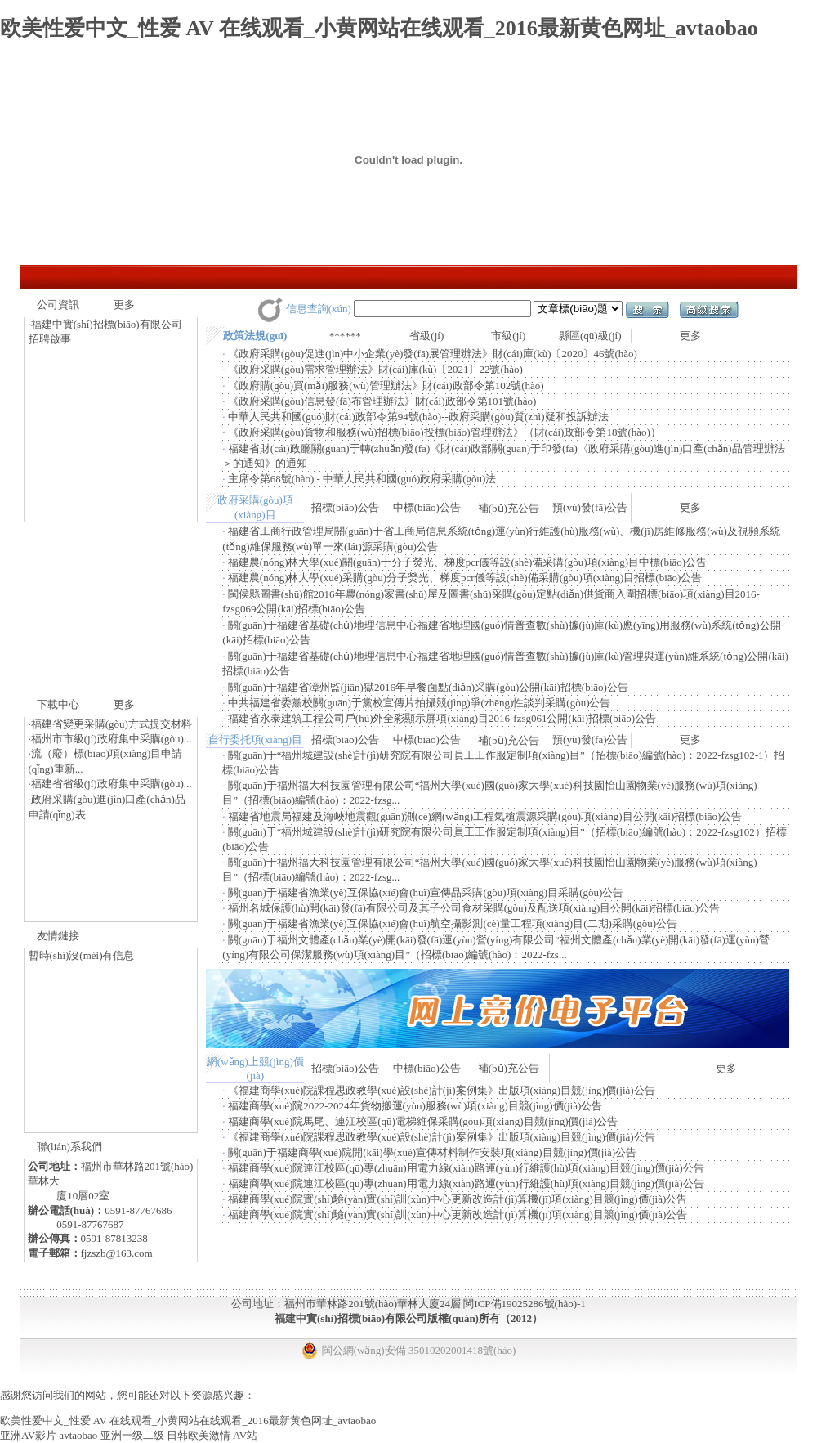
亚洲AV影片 (28, 1435)
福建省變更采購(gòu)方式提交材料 (111, 724)
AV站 (245, 1435)
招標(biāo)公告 (345, 507)
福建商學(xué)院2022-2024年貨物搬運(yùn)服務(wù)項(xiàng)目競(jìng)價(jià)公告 (415, 1106)
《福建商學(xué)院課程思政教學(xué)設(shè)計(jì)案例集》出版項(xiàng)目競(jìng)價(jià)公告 (441, 1090)
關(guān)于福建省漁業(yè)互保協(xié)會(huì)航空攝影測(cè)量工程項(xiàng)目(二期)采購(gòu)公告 (452, 923)
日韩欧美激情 (198, 1435)
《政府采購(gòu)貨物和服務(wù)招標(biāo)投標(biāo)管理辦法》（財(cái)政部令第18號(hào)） (444, 432)
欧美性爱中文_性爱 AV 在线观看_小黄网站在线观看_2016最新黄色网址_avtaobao (379, 28)
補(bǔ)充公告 (508, 508)
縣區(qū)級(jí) (590, 335)
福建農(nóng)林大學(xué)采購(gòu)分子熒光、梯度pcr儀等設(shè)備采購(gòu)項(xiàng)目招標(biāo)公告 (465, 577)
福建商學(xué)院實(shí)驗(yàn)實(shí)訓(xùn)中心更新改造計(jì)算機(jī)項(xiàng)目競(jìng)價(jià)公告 (458, 1199)
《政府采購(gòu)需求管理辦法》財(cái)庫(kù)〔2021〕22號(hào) (375, 369)
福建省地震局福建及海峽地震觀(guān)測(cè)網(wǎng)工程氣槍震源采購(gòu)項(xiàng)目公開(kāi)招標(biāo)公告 (485, 816)
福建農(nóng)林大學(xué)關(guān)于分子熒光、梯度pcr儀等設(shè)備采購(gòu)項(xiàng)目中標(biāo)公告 (467, 562)
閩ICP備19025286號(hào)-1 (524, 1303)
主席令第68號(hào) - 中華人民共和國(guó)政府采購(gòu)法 (362, 479)
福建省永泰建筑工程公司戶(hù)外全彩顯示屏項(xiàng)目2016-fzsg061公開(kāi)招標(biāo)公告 (442, 718)
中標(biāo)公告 (427, 507)
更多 (124, 304)
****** (345, 335)
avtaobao (78, 1435)
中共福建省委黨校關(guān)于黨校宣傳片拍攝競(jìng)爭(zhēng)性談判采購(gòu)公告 (419, 703)
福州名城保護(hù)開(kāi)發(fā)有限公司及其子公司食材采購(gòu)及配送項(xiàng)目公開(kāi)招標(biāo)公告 (474, 908)
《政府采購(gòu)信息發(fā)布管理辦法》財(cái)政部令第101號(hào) (382, 401)
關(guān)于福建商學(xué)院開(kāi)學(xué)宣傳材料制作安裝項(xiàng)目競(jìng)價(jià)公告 (432, 1152)
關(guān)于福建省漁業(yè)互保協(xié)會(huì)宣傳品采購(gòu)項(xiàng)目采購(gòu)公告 (426, 892)
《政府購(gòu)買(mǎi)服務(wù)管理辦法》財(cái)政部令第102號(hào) (386, 385)
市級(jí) (508, 335)
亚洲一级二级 (132, 1435)
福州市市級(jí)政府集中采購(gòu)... (111, 739)
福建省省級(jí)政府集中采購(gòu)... (111, 784)
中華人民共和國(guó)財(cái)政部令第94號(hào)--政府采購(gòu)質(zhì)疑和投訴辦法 (418, 416)
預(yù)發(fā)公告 (589, 507)
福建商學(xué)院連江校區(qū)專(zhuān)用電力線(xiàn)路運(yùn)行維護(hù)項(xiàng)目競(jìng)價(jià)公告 (466, 1168)
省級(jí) (426, 335)
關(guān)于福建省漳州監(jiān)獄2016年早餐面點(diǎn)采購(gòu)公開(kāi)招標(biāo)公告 (428, 687)
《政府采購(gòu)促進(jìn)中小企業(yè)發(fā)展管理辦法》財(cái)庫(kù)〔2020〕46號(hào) (432, 353)
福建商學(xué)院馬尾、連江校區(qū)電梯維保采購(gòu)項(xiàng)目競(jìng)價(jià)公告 (423, 1121)
